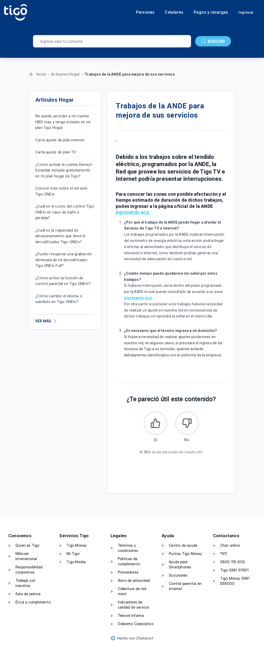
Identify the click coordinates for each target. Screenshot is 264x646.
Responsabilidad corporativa (25, 569)
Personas (145, 12)
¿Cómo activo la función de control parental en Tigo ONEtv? (63, 281)
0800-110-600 (229, 562)
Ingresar (246, 12)
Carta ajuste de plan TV (55, 152)
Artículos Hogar (65, 74)
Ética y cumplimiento (29, 602)
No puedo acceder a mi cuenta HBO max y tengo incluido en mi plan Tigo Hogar (62, 122)
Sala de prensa (24, 593)
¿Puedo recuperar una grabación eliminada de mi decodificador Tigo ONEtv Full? (63, 260)
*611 (220, 553)
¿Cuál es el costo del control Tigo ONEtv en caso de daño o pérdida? (64, 212)
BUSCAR (213, 41)
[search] (112, 41)
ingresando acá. (133, 212)
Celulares (174, 12)
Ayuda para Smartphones (176, 564)
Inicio (41, 74)
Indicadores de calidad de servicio (130, 604)
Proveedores (124, 572)
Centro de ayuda (179, 545)
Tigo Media (72, 562)
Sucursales (174, 575)
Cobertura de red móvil (128, 591)
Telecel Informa (127, 615)
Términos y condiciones (124, 548)
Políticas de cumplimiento (125, 561)
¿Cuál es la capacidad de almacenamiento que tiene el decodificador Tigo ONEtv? (60, 236)
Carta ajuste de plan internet (60, 140)
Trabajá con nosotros (21, 583)
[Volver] (31, 74)
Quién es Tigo (23, 545)
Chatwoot (144, 638)
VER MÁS (46, 321)
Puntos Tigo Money (182, 553)
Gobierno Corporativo (132, 623)
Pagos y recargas (211, 12)
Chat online (226, 545)
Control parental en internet (182, 586)
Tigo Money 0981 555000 (231, 581)
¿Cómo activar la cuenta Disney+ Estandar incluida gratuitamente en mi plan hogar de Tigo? (64, 170)
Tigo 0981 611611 (231, 570)
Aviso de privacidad (130, 580)
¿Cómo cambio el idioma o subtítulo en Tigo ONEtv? (58, 299)
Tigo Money (73, 545)
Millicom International (22, 556)
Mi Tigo (69, 553)
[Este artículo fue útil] (155, 423)
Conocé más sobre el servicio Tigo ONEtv (61, 191)
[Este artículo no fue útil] (187, 423)
